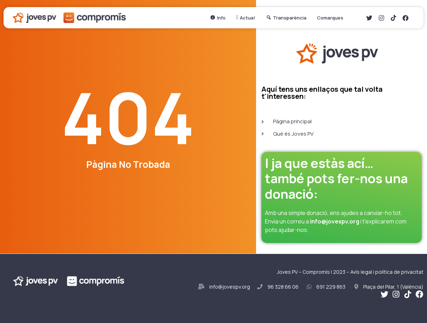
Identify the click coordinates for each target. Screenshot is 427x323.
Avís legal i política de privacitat (386, 271)
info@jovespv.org (334, 221)
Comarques (332, 17)
